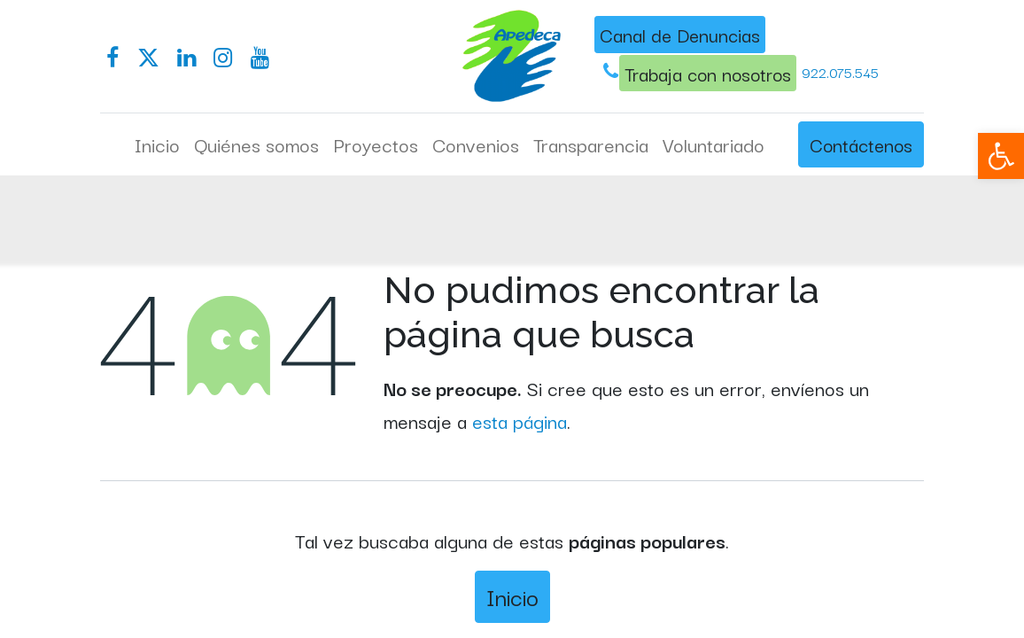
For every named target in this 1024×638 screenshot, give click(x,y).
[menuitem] (157, 144)
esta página (519, 420)
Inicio (512, 596)
